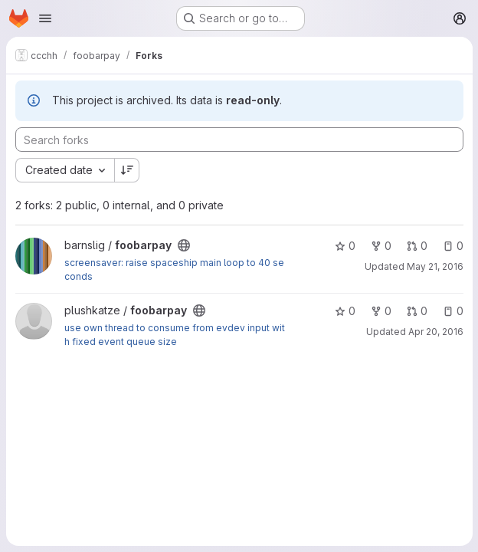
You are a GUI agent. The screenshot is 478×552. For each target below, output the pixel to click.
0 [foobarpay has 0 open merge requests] (416, 245)
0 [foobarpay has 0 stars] (344, 245)
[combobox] (64, 170)
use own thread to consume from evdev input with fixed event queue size (174, 334)
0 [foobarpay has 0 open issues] (452, 245)
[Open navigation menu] (45, 18)
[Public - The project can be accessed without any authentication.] (184, 245)
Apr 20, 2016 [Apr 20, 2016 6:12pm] (435, 331)
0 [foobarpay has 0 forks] (380, 245)
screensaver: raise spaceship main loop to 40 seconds (174, 269)
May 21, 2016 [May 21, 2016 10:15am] (434, 266)
